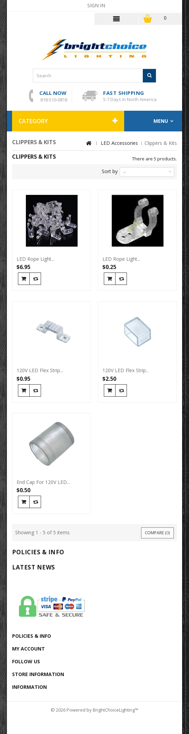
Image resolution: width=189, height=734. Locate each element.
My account (28, 648)
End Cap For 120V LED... (43, 482)
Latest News (33, 567)
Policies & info (38, 552)
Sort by (110, 171)
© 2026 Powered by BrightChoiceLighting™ (94, 710)
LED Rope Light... (35, 259)
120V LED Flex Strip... (40, 370)
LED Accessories (119, 143)
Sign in (96, 5)
